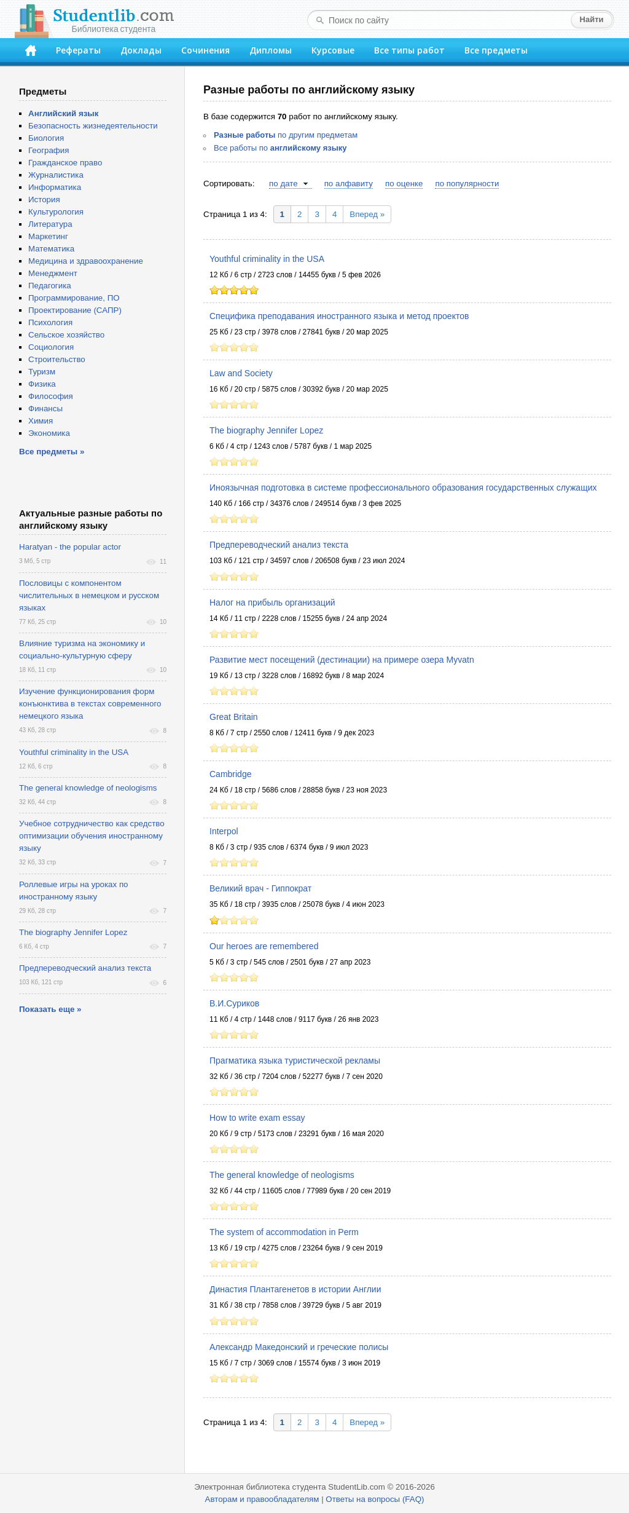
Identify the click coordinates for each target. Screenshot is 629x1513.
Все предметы (496, 50)
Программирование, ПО (74, 297)
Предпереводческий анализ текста (278, 545)
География (48, 150)
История (44, 199)
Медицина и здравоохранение (85, 261)
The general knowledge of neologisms (281, 1175)
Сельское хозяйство (66, 334)
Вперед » (367, 214)
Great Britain (233, 717)
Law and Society (241, 373)
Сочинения (205, 50)
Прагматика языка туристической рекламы (294, 1060)
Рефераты (78, 50)
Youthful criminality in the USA (266, 259)
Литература (50, 224)
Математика (51, 248)
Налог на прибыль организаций (272, 602)
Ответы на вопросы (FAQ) (375, 1499)
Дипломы (270, 50)
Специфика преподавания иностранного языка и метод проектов (339, 316)
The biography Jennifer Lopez (266, 430)
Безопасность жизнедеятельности (93, 125)
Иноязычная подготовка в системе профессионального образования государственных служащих (402, 487)
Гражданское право (65, 162)
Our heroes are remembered (263, 946)
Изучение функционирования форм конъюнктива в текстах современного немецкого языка (90, 704)
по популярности (467, 183)
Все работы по (280, 147)
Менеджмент (52, 273)
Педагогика (49, 285)
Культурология (56, 211)
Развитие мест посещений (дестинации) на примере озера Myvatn (341, 660)
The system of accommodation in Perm (284, 1232)
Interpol (223, 831)
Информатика (54, 187)
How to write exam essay (257, 1118)
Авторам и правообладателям (262, 1499)
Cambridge (230, 774)
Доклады (141, 50)
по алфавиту (348, 183)
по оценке (404, 183)
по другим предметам (285, 135)
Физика (42, 384)
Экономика (49, 433)
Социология (51, 347)
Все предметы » (51, 451)
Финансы (45, 408)
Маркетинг (48, 236)
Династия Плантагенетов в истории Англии (295, 1289)
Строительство (56, 359)
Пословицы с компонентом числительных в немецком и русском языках (89, 595)
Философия (50, 396)
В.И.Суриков (234, 1003)
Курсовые (332, 50)
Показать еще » (50, 1009)
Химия (40, 420)
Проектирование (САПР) (75, 310)
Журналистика (56, 175)
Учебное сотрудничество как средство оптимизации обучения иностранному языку (92, 836)
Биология (46, 138)
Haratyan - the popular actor (70, 546)
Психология (50, 322)
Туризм (41, 371)
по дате (283, 183)
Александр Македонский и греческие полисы (298, 1347)
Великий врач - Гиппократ (260, 888)
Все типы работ (409, 50)
